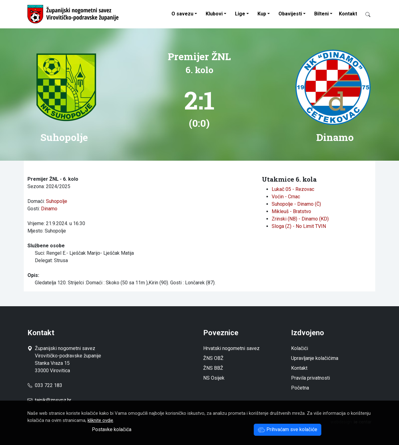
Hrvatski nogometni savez (231, 348)
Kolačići (299, 348)
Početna (300, 388)
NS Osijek (213, 378)
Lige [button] (240, 14)
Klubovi (214, 14)
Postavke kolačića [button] (111, 429)
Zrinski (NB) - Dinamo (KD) (300, 219)
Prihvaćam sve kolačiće (287, 429)
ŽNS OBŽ (213, 358)
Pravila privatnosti (310, 378)
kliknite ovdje (100, 420)
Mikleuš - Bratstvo (291, 211)
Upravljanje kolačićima (314, 358)
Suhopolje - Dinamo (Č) (296, 204)
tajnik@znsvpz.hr (53, 400)
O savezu (182, 14)
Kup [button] (261, 14)
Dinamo (49, 209)
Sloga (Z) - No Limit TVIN (299, 226)
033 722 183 (44, 385)
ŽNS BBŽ (213, 368)
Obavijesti (290, 14)
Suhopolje (56, 201)
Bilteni (321, 14)
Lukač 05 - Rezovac (293, 189)
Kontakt (348, 14)
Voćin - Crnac (286, 197)
